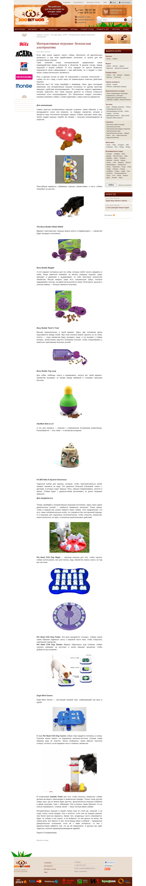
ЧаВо (105, 2)
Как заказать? (78, 2)
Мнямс (122, 147)
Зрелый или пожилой (121, 68)
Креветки (109, 160)
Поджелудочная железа (114, 109)
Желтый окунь (117, 156)
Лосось (109, 162)
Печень (128, 107)
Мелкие (119, 75)
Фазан (119, 175)
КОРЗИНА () (116, 11)
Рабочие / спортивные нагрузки (116, 86)
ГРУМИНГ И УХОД (87, 29)
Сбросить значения (124, 185)
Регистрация (126, 2)
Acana (108, 145)
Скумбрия (110, 171)
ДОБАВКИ (63, 29)
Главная (39, 35)
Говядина (117, 154)
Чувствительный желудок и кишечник (118, 129)
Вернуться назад (42, 840)
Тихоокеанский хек (120, 173)
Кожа (108, 107)
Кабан (116, 158)
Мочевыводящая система (115, 111)
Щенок (122, 66)
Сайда (109, 169)
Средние (127, 75)
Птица (123, 167)
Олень (109, 167)
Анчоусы (109, 154)
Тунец (108, 175)
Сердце (109, 113)
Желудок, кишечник (118, 107)
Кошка (109, 59)
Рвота (108, 135)
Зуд (113, 135)
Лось (114, 162)
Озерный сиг (122, 164)
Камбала (122, 158)
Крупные (109, 77)
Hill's (116, 147)
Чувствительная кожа (113, 127)
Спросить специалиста (111, 41)
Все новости (110, 215)
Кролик (116, 160)
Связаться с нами (83, 17)
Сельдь (122, 169)
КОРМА (42, 29)
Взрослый (110, 68)
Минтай (128, 162)
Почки (127, 111)
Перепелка (116, 167)
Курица (123, 160)
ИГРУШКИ (74, 29)
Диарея (127, 133)
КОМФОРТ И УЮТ (102, 29)
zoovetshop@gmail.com (86, 20)
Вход (114, 2)
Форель (125, 175)
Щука (108, 177)
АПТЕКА (126, 29)
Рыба (129, 167)
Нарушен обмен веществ (115, 118)
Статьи (46, 35)
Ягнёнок (114, 177)
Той (114, 75)
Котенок (115, 66)
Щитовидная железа (113, 115)
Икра (126, 156)
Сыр (128, 171)
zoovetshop (82, 22)
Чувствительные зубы (113, 131)
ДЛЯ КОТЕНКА (20, 29)
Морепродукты (111, 164)
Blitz (127, 145)
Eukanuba (110, 147)
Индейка (109, 158)
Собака (115, 59)
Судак (123, 171)
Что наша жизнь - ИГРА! (59, 35)
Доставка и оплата (93, 2)
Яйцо (120, 177)
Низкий (115, 84)
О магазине (66, 2)
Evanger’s (121, 145)
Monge (128, 147)
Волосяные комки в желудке (115, 124)
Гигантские (117, 77)
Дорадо (109, 156)
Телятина (109, 173)
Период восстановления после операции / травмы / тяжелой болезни (119, 98)
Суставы (116, 113)
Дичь (123, 154)
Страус (117, 171)
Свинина (115, 169)
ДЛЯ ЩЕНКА (32, 29)
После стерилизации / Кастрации (117, 93)
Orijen (114, 145)
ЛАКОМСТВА (52, 29)
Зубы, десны (125, 115)
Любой (109, 66)
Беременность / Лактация (115, 95)
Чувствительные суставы (115, 133)
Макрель (121, 162)
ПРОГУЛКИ (116, 29)
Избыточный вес (122, 135)
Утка (113, 175)
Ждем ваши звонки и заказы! (118, 201)
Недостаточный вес (113, 137)
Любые (109, 75)
